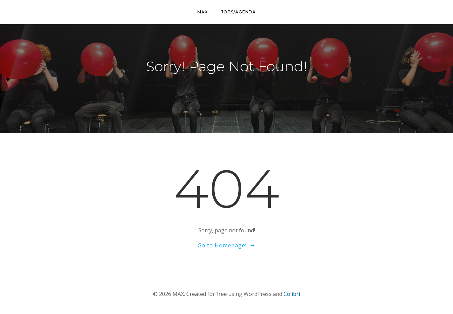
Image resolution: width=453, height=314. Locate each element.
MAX (202, 11)
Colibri (292, 294)
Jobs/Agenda (238, 11)
